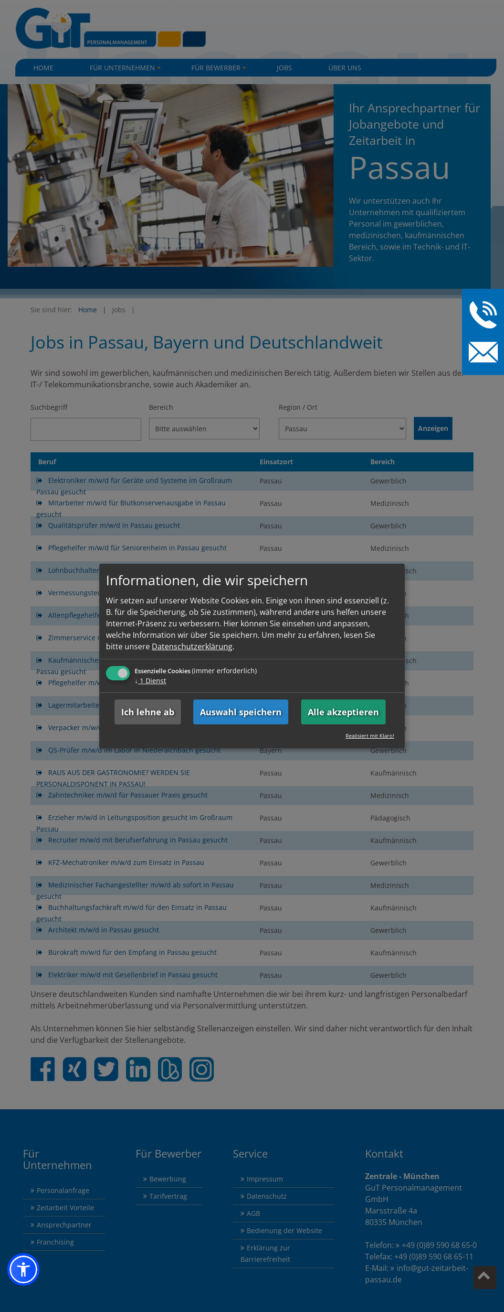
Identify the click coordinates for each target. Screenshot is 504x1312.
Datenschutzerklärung (192, 646)
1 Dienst (150, 680)
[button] (23, 1269)
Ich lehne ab (147, 712)
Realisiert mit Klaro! (370, 735)
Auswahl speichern (241, 712)
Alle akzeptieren (343, 712)
